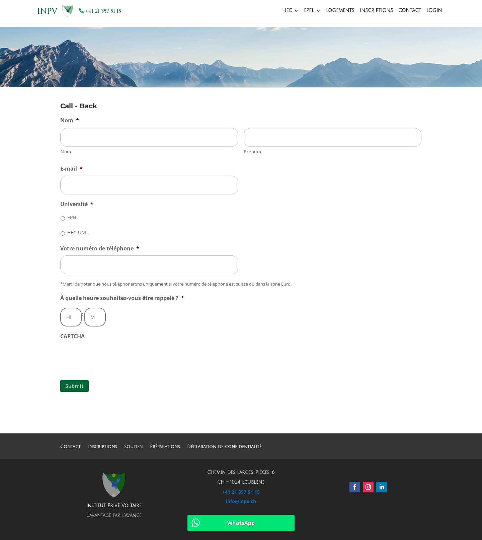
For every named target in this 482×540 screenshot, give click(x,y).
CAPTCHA (72, 336)
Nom (69, 120)
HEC (287, 10)
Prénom (252, 151)
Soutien (133, 446)
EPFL (309, 10)
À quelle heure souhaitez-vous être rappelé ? (122, 298)
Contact (409, 10)
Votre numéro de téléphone (99, 248)
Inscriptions (376, 10)
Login (434, 10)
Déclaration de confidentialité (224, 446)
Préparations (165, 446)
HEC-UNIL (78, 232)
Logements (340, 10)
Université (76, 204)
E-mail (71, 168)
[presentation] (111, 356)
